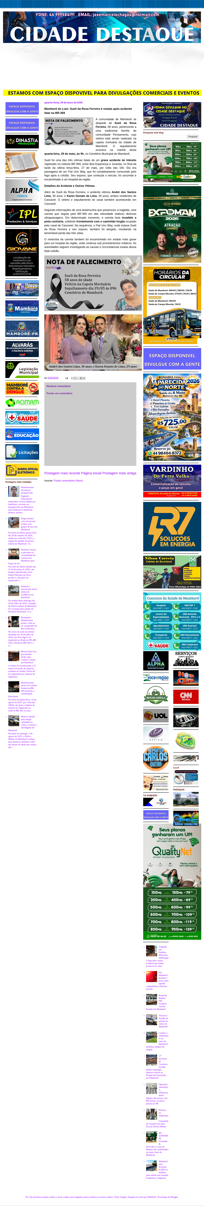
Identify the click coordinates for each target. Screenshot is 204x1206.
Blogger (174, 1197)
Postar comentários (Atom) (68, 480)
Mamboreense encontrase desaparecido (27, 490)
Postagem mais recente (62, 473)
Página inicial (91, 473)
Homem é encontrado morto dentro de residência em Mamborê (29, 592)
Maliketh (152, 1197)
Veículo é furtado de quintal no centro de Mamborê (163, 1021)
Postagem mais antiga (119, 473)
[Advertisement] (102, 65)
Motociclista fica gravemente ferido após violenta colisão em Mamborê (28, 657)
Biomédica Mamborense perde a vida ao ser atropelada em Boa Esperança (29, 623)
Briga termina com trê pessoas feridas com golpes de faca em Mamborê (29, 524)
